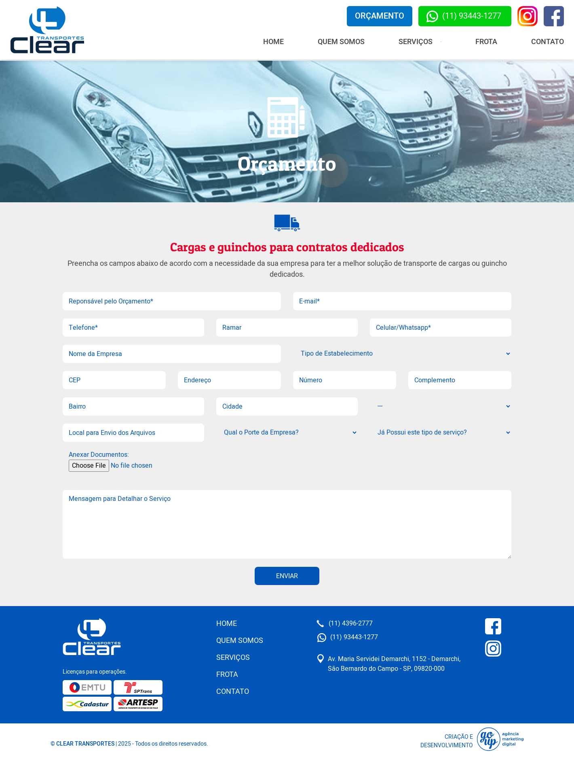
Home (273, 41)
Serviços (233, 657)
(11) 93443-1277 (463, 16)
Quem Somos (341, 41)
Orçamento (379, 16)
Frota (486, 41)
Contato (547, 41)
